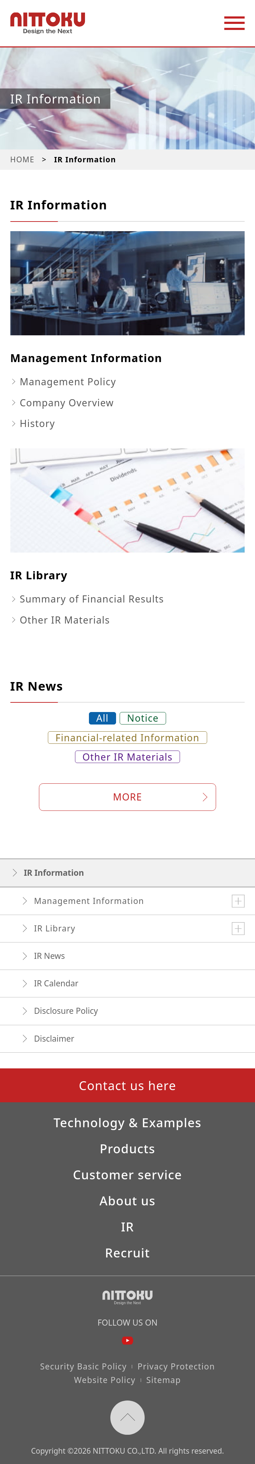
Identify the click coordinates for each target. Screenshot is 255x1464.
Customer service (127, 1175)
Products (127, 1149)
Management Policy (68, 381)
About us (128, 1201)
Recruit (127, 1253)
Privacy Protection (176, 1366)
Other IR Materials (65, 620)
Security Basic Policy (83, 1366)
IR (127, 1227)
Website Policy (104, 1380)
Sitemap (163, 1380)
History (37, 423)
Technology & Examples (127, 1123)
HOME (22, 159)
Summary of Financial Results (92, 599)
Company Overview (67, 402)
